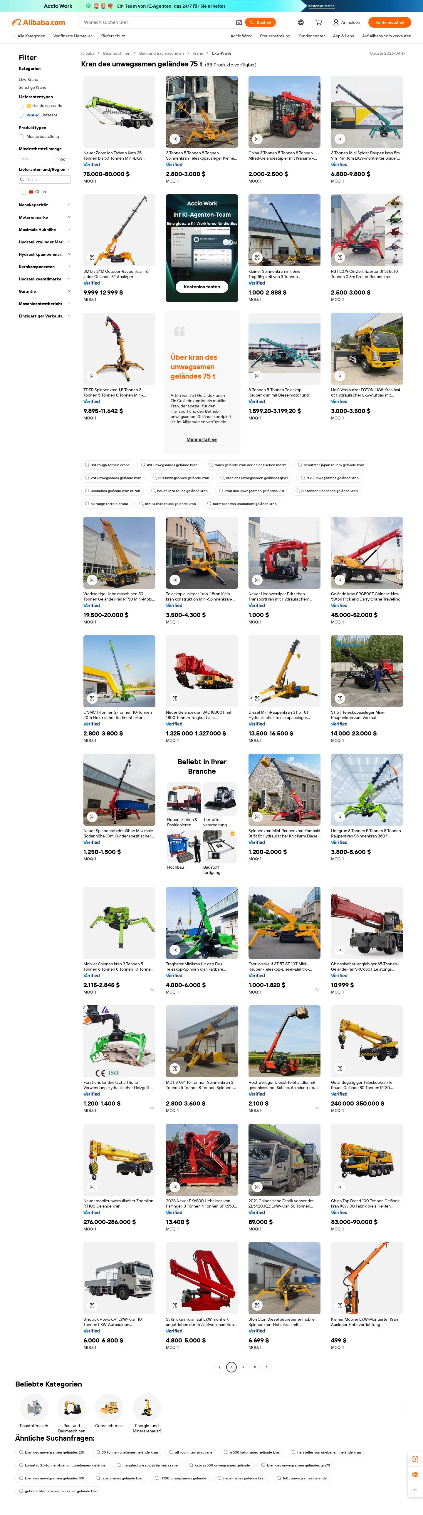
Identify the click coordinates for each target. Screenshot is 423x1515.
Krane (198, 53)
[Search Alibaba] (157, 22)
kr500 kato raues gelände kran (167, 503)
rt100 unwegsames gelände (180, 1478)
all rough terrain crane (106, 503)
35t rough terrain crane (107, 465)
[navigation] (44, 711)
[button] (239, 22)
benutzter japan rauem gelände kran (331, 465)
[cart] (319, 23)
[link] (415, 1459)
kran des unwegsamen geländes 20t (251, 491)
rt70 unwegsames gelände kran (330, 478)
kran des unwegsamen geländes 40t (52, 1478)
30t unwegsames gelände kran (180, 478)
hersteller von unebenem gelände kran (242, 503)
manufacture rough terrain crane (147, 1465)
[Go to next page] (266, 1367)
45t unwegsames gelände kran (169, 465)
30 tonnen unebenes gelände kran (327, 491)
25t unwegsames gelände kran (113, 478)
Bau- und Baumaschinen (161, 53)
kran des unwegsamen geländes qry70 (295, 1465)
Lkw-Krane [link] (221, 53)
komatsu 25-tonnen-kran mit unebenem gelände (62, 1465)
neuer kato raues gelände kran (179, 491)
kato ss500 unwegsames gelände (219, 1465)
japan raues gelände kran (119, 1478)
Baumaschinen (116, 53)
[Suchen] (260, 22)
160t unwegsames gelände (302, 1478)
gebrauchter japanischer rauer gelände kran (58, 1491)
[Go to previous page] (219, 1367)
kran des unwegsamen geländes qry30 (255, 478)
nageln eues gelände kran (241, 1478)
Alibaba (87, 53)
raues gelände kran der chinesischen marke (248, 465)
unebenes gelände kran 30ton (112, 491)
